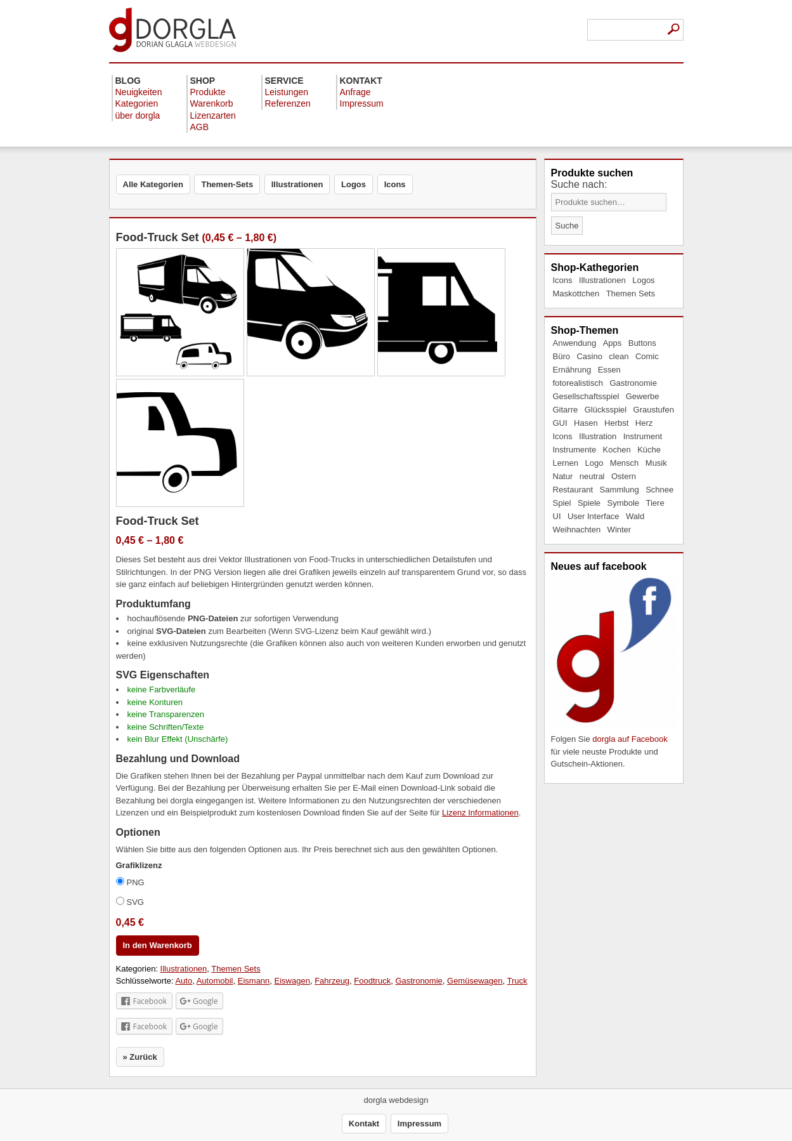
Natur (563, 476)
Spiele (589, 503)
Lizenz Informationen (480, 812)
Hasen (586, 423)
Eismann (254, 981)
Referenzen (288, 103)
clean (618, 356)
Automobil (215, 981)
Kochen (617, 449)
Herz (643, 423)
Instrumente (575, 449)
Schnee (659, 489)
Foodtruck (372, 981)
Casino (589, 356)
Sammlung (619, 489)
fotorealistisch (578, 383)
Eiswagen (292, 981)
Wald (635, 516)
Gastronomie (632, 383)
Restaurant (573, 489)
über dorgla (137, 115)
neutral (592, 476)
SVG (130, 902)
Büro (561, 356)
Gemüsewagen (474, 981)
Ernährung (572, 369)
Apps (612, 343)
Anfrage (355, 92)
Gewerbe (642, 396)
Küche (649, 449)
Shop (203, 81)
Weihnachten (577, 529)
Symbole (623, 503)
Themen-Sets (227, 184)
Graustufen (653, 409)
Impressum (362, 103)
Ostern (623, 476)
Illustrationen (602, 280)
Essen (609, 369)
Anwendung (575, 343)
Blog (128, 81)
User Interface (594, 516)
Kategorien (137, 103)
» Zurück (140, 1057)
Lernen (565, 463)
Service (284, 81)
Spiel (562, 503)
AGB (199, 127)
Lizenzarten (213, 115)
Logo (594, 463)
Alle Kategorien (153, 184)
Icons (563, 280)
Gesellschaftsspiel (586, 396)
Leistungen (287, 92)
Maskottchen (576, 293)
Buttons (642, 343)
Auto (183, 981)
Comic (647, 356)
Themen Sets (630, 293)
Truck (517, 981)
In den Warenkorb (157, 945)
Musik (656, 463)
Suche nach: (579, 184)
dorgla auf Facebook (630, 739)
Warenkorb (211, 103)
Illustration (597, 436)
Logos (643, 280)
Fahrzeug (332, 981)
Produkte (208, 92)
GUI (560, 423)
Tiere (655, 503)
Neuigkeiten (138, 92)
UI (557, 516)
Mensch (624, 463)
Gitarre (565, 409)
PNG (130, 882)
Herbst (616, 423)
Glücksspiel (605, 409)
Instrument (642, 436)
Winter (619, 529)
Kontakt (361, 81)
